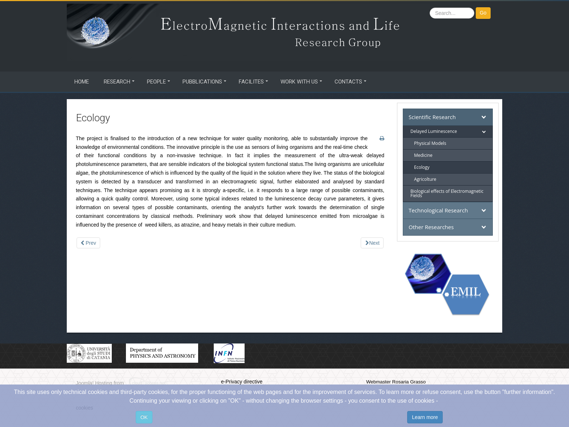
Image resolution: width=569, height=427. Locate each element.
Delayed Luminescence (433, 131)
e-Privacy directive (241, 382)
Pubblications (202, 81)
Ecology (421, 167)
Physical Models (430, 143)
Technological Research (438, 210)
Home (81, 81)
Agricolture (425, 179)
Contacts (348, 81)
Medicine (423, 155)
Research (117, 81)
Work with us (299, 81)
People (156, 81)
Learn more (425, 417)
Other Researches (431, 227)
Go (483, 13)
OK (144, 417)
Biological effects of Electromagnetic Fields (446, 193)
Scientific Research (432, 117)
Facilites (251, 81)
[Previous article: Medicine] (88, 242)
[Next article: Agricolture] (372, 242)
